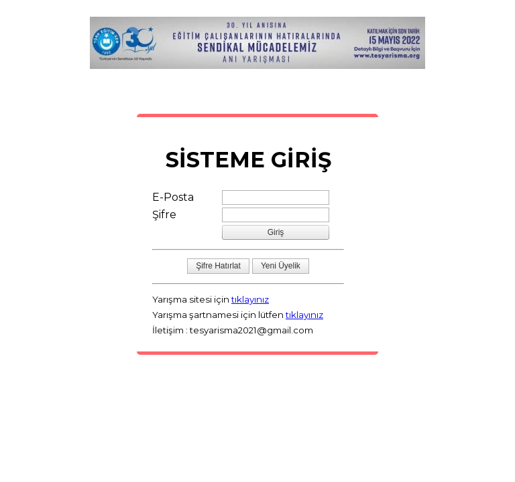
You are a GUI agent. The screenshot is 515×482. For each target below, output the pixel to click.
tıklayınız (250, 299)
